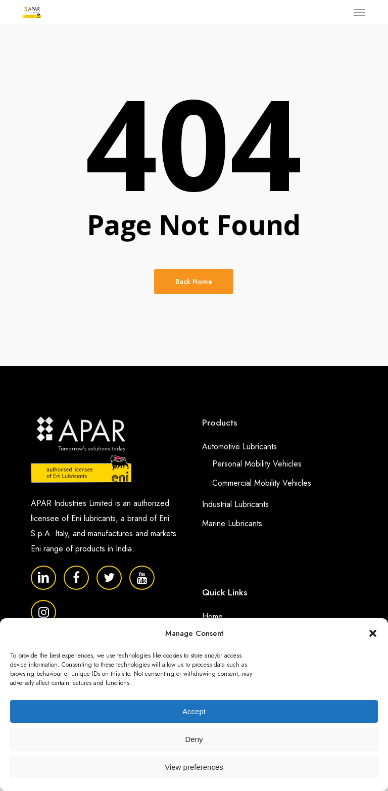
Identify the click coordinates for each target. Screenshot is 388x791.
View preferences (194, 767)
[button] (373, 633)
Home (212, 616)
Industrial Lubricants (235, 504)
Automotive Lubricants (239, 446)
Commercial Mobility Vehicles (261, 483)
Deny (194, 739)
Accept (194, 711)
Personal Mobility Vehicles (257, 464)
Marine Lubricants (232, 523)
